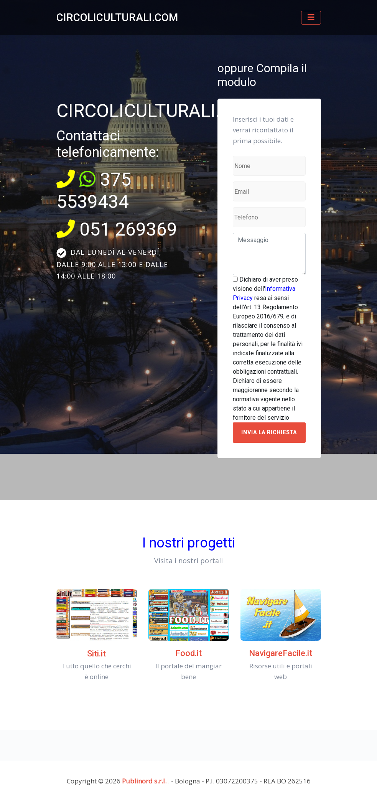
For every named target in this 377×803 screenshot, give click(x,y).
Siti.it (96, 653)
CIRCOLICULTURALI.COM (117, 17)
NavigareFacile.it (280, 653)
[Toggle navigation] (311, 18)
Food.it (188, 653)
